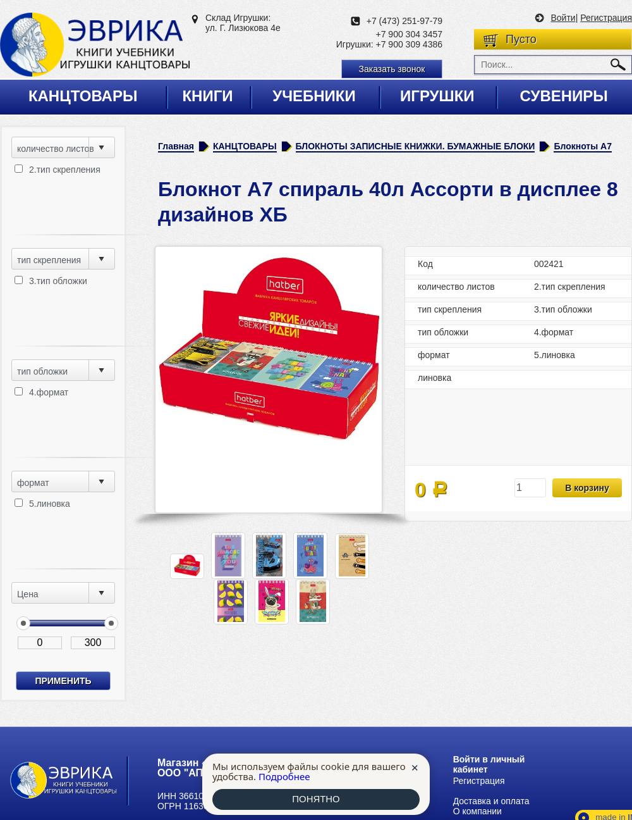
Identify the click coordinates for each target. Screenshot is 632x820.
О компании (477, 811)
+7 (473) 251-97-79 (404, 21)
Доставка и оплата (491, 801)
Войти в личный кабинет (489, 764)
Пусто (521, 39)
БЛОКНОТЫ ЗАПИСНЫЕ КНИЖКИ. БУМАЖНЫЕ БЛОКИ (415, 146)
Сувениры (563, 95)
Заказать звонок (392, 69)
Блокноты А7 (583, 146)
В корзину (587, 488)
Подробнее (284, 776)
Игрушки (437, 95)
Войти (562, 18)
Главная (176, 146)
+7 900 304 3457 (409, 34)
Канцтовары (83, 95)
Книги (207, 95)
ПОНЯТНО (316, 799)
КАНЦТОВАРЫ (245, 146)
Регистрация (606, 18)
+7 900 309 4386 (409, 44)
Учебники (314, 95)
